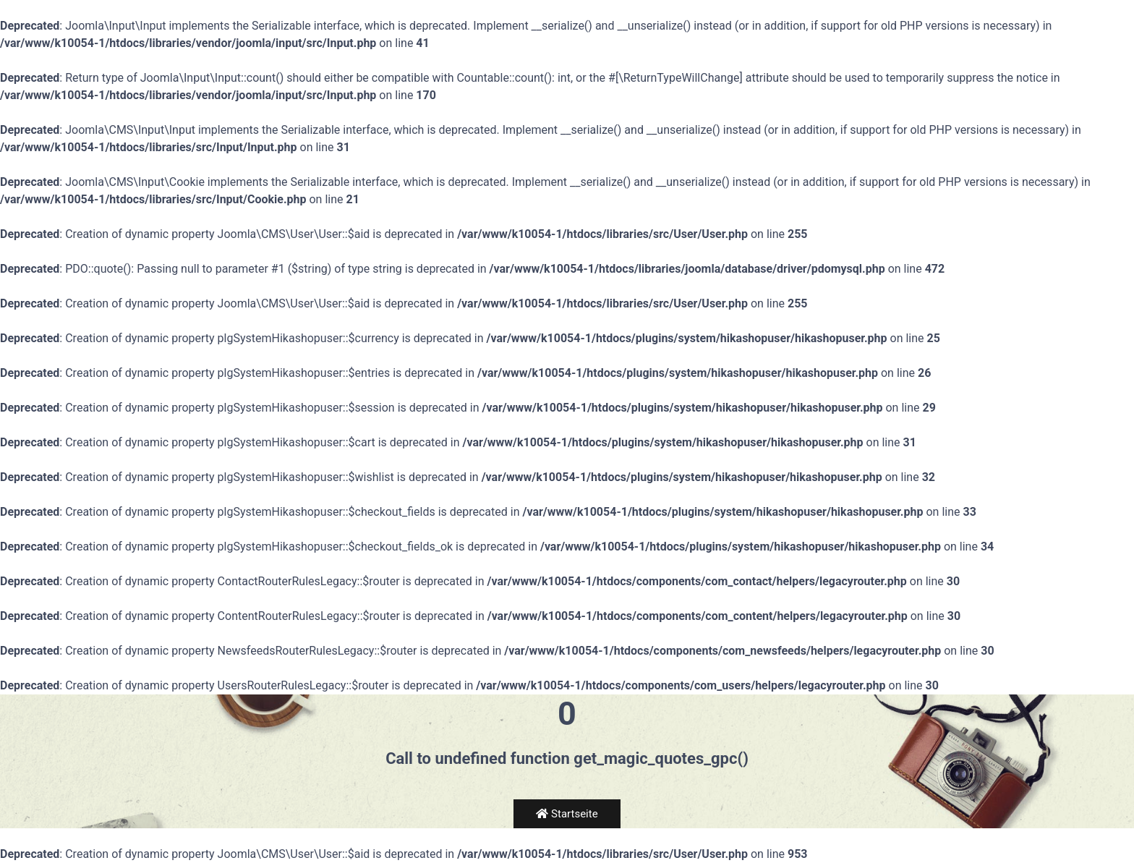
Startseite (566, 813)
